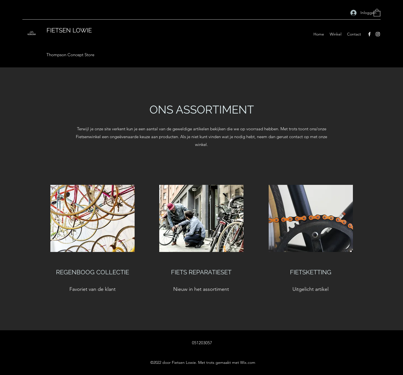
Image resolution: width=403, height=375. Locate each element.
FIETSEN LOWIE (69, 30)
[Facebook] (369, 34)
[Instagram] (378, 34)
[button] (377, 12)
